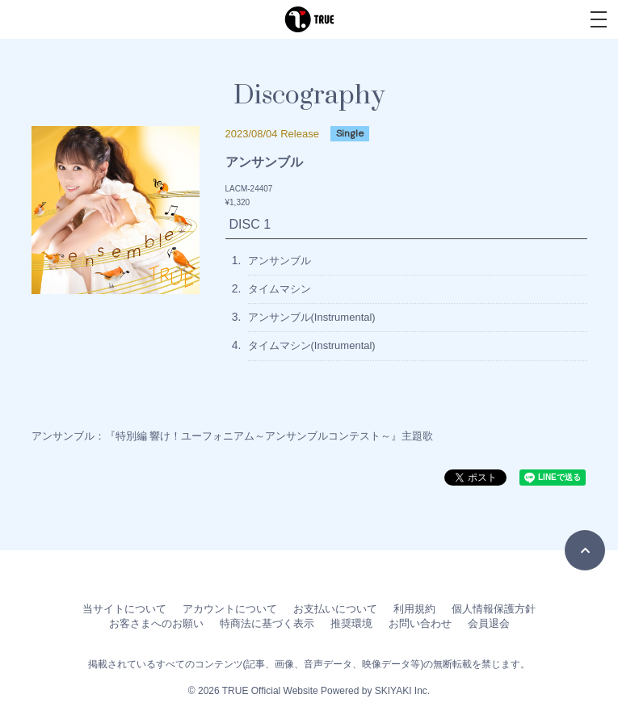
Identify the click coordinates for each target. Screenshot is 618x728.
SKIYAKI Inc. (402, 690)
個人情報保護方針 (494, 609)
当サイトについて (124, 609)
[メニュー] (598, 19)
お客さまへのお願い (156, 623)
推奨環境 (351, 623)
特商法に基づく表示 (267, 623)
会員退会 (489, 623)
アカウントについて (230, 609)
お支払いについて (335, 609)
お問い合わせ (420, 623)
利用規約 (414, 609)
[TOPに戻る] (585, 550)
